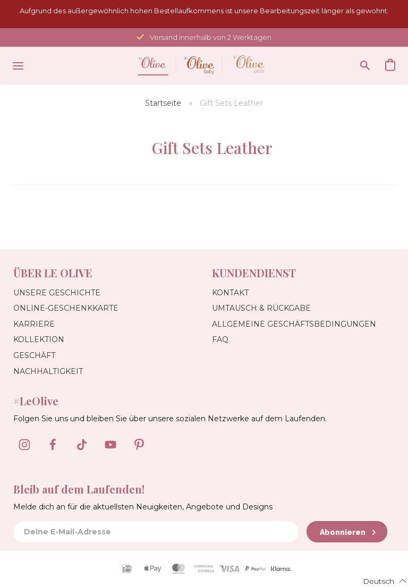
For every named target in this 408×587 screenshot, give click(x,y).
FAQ (220, 339)
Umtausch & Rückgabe (261, 308)
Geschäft (34, 355)
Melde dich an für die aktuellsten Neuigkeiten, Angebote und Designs (143, 507)
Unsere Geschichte (56, 292)
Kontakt (230, 292)
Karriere (34, 324)
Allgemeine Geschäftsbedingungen (294, 324)
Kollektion (38, 339)
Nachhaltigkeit (48, 371)
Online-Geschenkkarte (65, 308)
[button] (378, 580)
